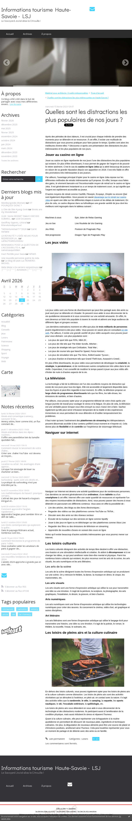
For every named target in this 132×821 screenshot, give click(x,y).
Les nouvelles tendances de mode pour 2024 (21, 558)
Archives (27, 33)
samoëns (22, 609)
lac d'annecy (25, 614)
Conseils (5, 329)
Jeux (3, 333)
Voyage (5, 357)
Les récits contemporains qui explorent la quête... (20, 526)
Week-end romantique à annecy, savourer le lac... (17, 417)
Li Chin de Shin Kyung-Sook (14, 209)
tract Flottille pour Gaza (13, 253)
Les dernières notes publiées (66, 811)
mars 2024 (6, 148)
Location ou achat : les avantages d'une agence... (20, 465)
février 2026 (7, 120)
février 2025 (7, 132)
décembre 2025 (9, 124)
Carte (7, 372)
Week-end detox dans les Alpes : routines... (17, 433)
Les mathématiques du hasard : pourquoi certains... (21, 494)
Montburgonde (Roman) (13, 202)
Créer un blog (61, 808)
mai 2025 (6, 128)
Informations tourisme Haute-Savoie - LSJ (36, 13)
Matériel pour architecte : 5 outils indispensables (66, 93)
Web (3, 361)
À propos (46, 33)
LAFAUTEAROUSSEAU (12, 240)
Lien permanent (55, 738)
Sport (4, 353)
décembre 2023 (9, 152)
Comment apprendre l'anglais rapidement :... (15, 510)
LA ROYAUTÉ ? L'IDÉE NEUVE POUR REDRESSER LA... (19, 237)
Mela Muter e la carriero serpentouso (20, 267)
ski (13, 614)
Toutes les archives (9, 160)
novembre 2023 (9, 156)
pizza (5, 614)
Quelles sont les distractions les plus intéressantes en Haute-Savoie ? (78, 97)
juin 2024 (5, 144)
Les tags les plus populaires (87, 811)
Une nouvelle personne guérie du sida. (20, 258)
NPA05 (32, 253)
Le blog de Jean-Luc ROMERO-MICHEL (18, 262)
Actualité (5, 321)
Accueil (9, 33)
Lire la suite (15, 104)
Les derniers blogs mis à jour (45, 811)
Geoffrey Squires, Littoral (14, 222)
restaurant (8, 609)
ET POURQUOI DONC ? (16, 204)
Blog (3, 325)
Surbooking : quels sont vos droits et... (20, 479)
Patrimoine (6, 341)
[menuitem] (9, 34)
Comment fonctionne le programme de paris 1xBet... (20, 542)
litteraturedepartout (11, 225)
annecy (34, 609)
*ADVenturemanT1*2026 (14, 229)
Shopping (5, 349)
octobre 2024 (8, 140)
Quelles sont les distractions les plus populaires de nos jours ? (86, 115)
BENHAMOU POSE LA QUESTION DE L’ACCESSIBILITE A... (20, 246)
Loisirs (4, 337)
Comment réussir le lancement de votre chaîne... (21, 449)
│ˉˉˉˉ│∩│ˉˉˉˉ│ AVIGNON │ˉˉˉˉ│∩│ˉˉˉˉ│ (21, 269)
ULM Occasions (23, 218)
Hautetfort (72, 808)
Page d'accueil (97, 93)
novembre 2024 (9, 136)
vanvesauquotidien (10, 250)
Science (5, 345)
